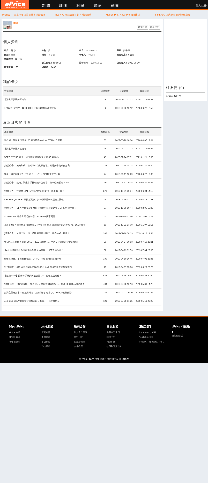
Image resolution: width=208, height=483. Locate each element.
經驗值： (46, 67)
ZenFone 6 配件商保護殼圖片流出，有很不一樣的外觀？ (32, 301)
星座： (120, 50)
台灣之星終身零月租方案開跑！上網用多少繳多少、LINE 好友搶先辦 (38, 292)
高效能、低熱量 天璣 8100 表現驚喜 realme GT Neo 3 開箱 (33, 140)
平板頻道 (45, 341)
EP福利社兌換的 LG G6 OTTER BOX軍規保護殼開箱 (30, 108)
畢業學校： (9, 59)
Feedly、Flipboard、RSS (151, 341)
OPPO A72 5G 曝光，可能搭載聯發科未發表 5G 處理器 (31, 157)
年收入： (83, 54)
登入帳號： (47, 62)
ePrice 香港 (14, 337)
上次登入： (122, 62)
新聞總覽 (45, 332)
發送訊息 (142, 27)
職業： (45, 54)
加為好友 (154, 27)
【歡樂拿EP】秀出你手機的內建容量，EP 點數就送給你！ (33, 275)
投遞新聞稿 (79, 341)
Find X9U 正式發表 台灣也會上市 (172, 14)
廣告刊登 (78, 337)
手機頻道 (45, 337)
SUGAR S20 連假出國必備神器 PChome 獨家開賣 (29, 216)
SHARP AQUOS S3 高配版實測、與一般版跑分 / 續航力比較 (34, 199)
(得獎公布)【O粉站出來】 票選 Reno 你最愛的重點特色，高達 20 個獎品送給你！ (44, 284)
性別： (45, 50)
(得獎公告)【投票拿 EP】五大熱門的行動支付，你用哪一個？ (34, 191)
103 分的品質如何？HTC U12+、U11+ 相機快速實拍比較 (32, 174)
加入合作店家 (80, 332)
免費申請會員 (113, 332)
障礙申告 (111, 337)
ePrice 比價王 (15, 4)
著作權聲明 (14, 341)
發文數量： (9, 67)
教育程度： (122, 54)
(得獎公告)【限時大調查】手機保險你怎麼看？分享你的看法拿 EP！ (37, 182)
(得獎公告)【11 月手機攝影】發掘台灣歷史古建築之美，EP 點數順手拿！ (40, 208)
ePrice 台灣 (14, 332)
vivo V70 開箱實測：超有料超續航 (73, 14)
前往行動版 (177, 335)
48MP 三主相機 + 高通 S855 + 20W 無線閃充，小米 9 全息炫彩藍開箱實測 (41, 242)
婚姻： (7, 54)
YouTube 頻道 (146, 337)
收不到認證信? (114, 346)
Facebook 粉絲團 (147, 332)
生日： (82, 50)
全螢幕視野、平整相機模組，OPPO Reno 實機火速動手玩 (32, 258)
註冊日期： (84, 62)
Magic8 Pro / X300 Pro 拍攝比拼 (123, 14)
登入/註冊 (201, 5)
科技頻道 (45, 346)
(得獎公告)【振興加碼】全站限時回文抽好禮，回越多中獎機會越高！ (38, 165)
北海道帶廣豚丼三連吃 (15, 99)
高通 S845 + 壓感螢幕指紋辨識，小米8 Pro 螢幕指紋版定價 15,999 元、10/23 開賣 (45, 224)
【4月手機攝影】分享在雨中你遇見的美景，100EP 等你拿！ (34, 250)
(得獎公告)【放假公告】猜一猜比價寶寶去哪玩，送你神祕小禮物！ (37, 233)
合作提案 (78, 346)
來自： (7, 50)
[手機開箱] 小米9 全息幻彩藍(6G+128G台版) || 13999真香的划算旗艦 (38, 267)
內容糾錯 (111, 341)
